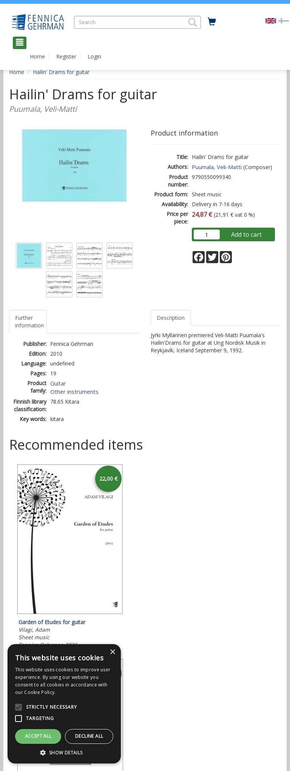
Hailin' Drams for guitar (61, 72)
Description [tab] (171, 317)
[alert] (64, 703)
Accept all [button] (38, 736)
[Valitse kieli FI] (283, 20)
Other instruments (74, 391)
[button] (192, 22)
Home (37, 56)
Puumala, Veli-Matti (217, 167)
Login (94, 56)
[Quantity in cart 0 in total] (212, 21)
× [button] (112, 652)
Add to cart (246, 234)
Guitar (58, 383)
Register (66, 56)
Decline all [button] (89, 736)
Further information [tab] (29, 321)
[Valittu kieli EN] (270, 20)
